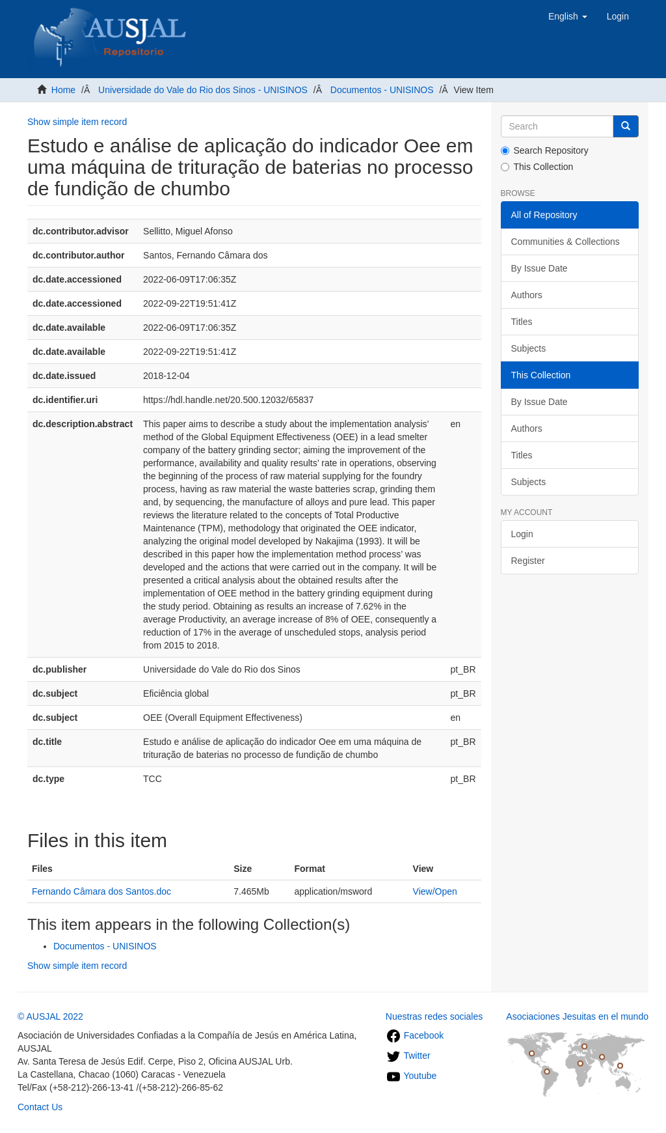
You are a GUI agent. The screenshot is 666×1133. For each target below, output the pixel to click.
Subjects (528, 348)
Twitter (408, 1055)
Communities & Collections (565, 241)
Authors (526, 295)
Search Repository (545, 150)
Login (522, 534)
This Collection (537, 166)
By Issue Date (539, 268)
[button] (568, 16)
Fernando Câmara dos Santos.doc (101, 891)
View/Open (435, 891)
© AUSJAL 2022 (50, 1016)
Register (528, 560)
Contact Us (40, 1107)
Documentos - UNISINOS (382, 90)
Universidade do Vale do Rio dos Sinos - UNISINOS (203, 90)
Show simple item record (77, 122)
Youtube (411, 1075)
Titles (522, 321)
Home (63, 90)
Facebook (415, 1035)
